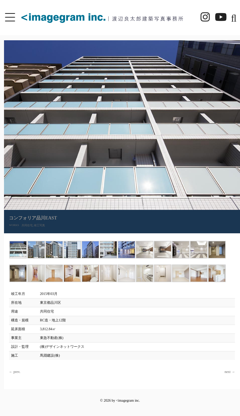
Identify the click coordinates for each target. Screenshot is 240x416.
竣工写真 (39, 225)
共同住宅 (27, 225)
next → (229, 372)
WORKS (14, 224)
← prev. (14, 372)
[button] (232, 17)
